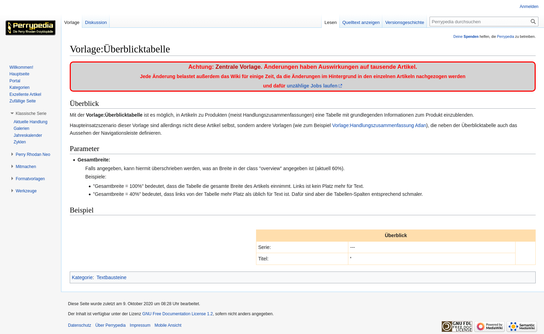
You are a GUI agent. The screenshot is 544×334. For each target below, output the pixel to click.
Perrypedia (505, 37)
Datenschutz (79, 325)
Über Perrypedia (110, 325)
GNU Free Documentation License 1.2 (177, 313)
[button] (31, 113)
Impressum (140, 325)
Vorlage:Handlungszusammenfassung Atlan (379, 125)
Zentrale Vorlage (238, 67)
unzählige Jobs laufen (312, 86)
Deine (466, 37)
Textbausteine (111, 277)
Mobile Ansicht (167, 325)
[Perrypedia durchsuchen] (484, 21)
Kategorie (82, 277)
